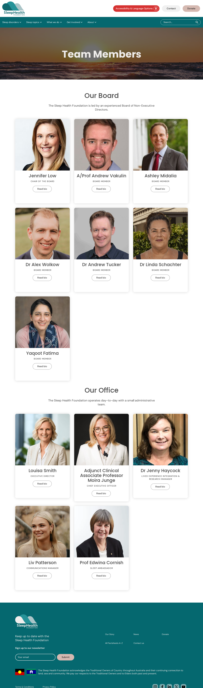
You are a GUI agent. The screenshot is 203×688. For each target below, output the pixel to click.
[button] (12, 22)
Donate (191, 8)
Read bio (42, 188)
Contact (171, 8)
